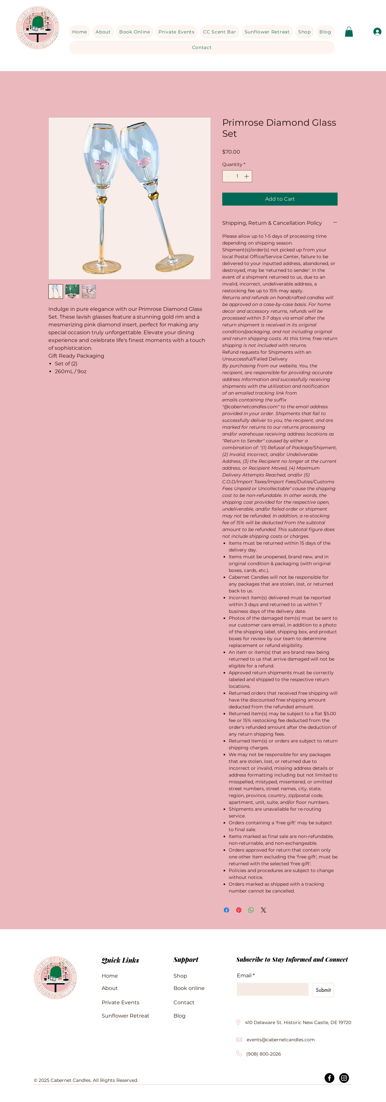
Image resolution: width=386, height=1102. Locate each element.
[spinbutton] (237, 176)
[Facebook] (329, 1078)
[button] (349, 32)
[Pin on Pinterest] (239, 910)
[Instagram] (344, 1078)
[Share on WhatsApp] (251, 910)
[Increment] (247, 176)
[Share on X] (263, 910)
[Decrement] (227, 176)
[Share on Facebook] (226, 910)
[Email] (271, 989)
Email (246, 975)
